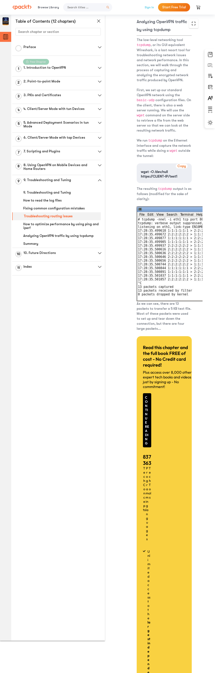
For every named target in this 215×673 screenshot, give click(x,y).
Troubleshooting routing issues (48, 216)
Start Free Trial (174, 7)
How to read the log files (42, 200)
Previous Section (125, 640)
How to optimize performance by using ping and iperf (57, 226)
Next (179, 639)
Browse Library (48, 7)
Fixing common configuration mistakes (54, 208)
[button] (99, 47)
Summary (30, 244)
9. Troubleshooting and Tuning (47, 192)
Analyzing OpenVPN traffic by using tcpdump (58, 236)
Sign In (149, 7)
